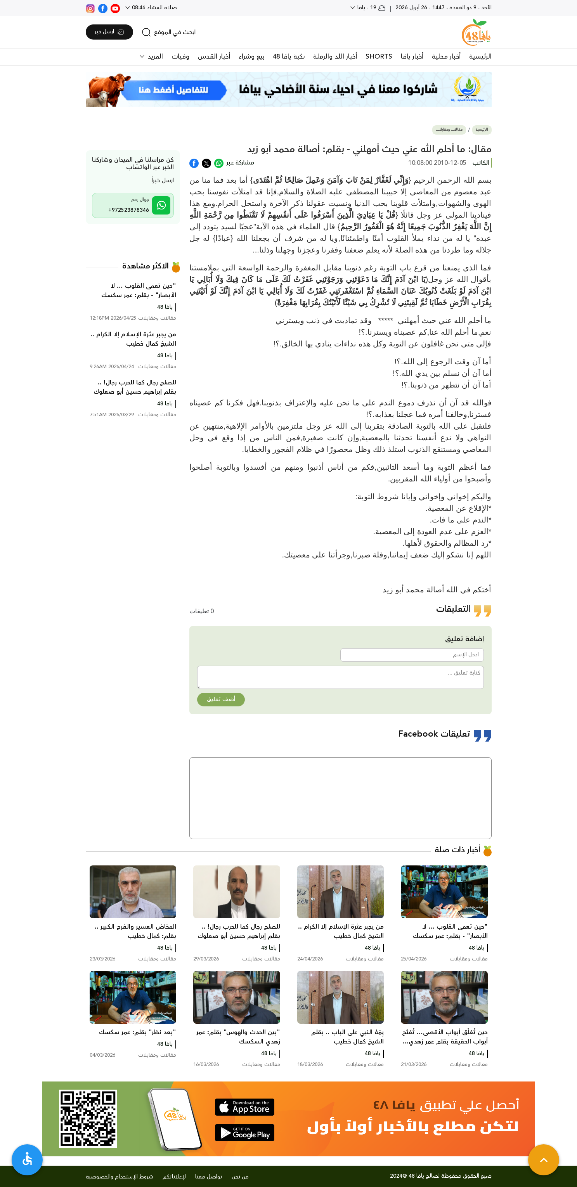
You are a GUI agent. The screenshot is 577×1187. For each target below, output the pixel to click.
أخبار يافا (412, 57)
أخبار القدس (214, 57)
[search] (168, 32)
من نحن (240, 1177)
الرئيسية (480, 57)
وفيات (180, 57)
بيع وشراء (251, 57)
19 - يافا (371, 7)
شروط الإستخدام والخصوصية (119, 1177)
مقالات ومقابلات (449, 130)
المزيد (154, 57)
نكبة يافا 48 (289, 57)
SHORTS (379, 57)
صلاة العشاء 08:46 (153, 7)
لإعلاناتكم (174, 1177)
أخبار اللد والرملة (335, 57)
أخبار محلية (446, 57)
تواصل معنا (208, 1177)
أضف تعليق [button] (221, 699)
